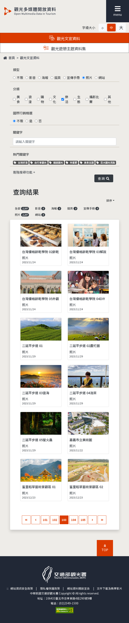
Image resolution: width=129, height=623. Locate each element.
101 (45, 520)
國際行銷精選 (22, 113)
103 (64, 520)
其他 (109, 99)
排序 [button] (109, 200)
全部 (22, 208)
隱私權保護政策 (50, 588)
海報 (45, 77)
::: (8, 588)
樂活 (66, 99)
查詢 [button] (104, 178)
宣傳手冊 (73, 77)
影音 (32, 77)
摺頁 (57, 77)
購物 (42, 99)
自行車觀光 (38, 162)
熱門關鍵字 (21, 154)
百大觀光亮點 (105, 162)
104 (73, 520)
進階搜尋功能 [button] (23, 172)
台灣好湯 (21, 162)
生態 (78, 99)
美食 (18, 99)
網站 (101, 77)
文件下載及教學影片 (109, 588)
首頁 (9, 57)
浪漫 (30, 99)
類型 (16, 69)
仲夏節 (72, 162)
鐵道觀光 (56, 162)
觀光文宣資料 (29, 57)
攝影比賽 (94, 99)
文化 (54, 99)
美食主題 (87, 162)
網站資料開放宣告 (78, 588)
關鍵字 (18, 132)
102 (54, 520)
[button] (102, 27)
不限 (20, 77)
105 (83, 520)
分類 (16, 88)
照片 (89, 77)
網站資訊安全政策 (21, 588)
